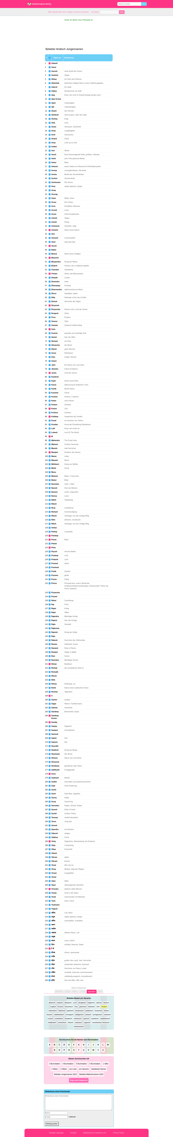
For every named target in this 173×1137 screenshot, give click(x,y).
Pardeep (54, 536)
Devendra (55, 282)
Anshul (54, 178)
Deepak (54, 278)
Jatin (53, 365)
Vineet (54, 873)
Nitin (53, 520)
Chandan (55, 270)
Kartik (53, 389)
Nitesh (54, 516)
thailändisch (52, 1022)
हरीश (53, 980)
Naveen (54, 492)
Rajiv (53, 624)
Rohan (54, 684)
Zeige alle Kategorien (79, 1080)
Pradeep (54, 555)
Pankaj (54, 532)
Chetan (54, 274)
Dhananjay (55, 285)
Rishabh (54, 672)
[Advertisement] (33, 49)
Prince (54, 583)
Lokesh (54, 432)
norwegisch (70, 1014)
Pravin (54, 579)
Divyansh (55, 305)
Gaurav (54, 321)
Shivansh (55, 762)
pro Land (73, 1069)
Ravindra (55, 660)
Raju (53, 636)
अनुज (53, 917)
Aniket (54, 147)
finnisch (60, 1007)
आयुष (53, 937)
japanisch (70, 1011)
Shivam (54, 758)
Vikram (54, 857)
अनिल (53, 913)
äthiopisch (68, 1003)
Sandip (54, 722)
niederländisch (59, 1014)
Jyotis (53, 373)
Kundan (54, 424)
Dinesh (54, 301)
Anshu (54, 174)
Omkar (54, 528)
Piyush (54, 551)
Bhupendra (56, 262)
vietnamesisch (79, 1026)
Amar (53, 131)
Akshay (54, 119)
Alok (53, 123)
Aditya (54, 91)
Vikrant (54, 861)
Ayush (54, 246)
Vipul (53, 885)
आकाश (53, 933)
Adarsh (54, 87)
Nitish (53, 524)
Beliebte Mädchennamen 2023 (91, 1074)
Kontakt (73, 1133)
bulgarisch (91, 1003)
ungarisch (87, 1022)
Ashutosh (55, 226)
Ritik (53, 680)
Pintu (53, 547)
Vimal (53, 865)
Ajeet (53, 103)
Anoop (54, 170)
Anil (53, 151)
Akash (54, 111)
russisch (50, 1018)
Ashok (54, 222)
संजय (53, 976)
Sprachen (91, 992)
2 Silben (54, 1069)
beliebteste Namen (98, 1069)
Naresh (54, 488)
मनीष (53, 956)
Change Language (56, 1133)
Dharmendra (56, 289)
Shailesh (55, 750)
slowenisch (77, 1018)
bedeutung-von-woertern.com (94, 1133)
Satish (54, 738)
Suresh (54, 809)
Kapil (53, 381)
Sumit (53, 790)
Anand (54, 139)
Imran (53, 353)
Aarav (53, 67)
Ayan (53, 242)
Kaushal (54, 393)
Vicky (53, 841)
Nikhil (53, 500)
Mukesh (54, 476)
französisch (69, 1007)
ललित (53, 972)
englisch (53, 1007)
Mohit (53, 468)
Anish (53, 154)
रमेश (52, 968)
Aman (53, 127)
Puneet (54, 596)
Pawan (54, 544)
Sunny (54, 798)
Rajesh (54, 620)
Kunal (53, 420)
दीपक (53, 952)
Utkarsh (54, 833)
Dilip (53, 297)
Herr (98, 1007)
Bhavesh (55, 258)
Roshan (54, 692)
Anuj (53, 186)
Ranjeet (54, 652)
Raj (52, 604)
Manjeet (54, 452)
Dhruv (53, 293)
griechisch (82, 1007)
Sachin (54, 700)
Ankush (54, 166)
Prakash (54, 559)
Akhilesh (55, 115)
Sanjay (54, 726)
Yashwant (55, 905)
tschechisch (62, 1022)
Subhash (55, 778)
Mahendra (55, 440)
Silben (74, 991)
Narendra (55, 484)
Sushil (54, 813)
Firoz (53, 317)
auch (75, 1003)
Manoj (53, 456)
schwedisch (59, 1018)
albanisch (52, 1003)
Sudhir (54, 782)
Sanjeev (54, 730)
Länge (67, 991)
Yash (53, 901)
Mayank (54, 460)
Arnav (53, 202)
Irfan (53, 357)
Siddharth (55, 770)
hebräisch (91, 1007)
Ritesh (54, 676)
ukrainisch (78, 1022)
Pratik (53, 571)
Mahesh (54, 444)
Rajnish (54, 632)
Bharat (54, 254)
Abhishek (55, 83)
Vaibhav (54, 837)
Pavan (53, 540)
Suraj (53, 802)
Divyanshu (55, 309)
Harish (54, 337)
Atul (53, 234)
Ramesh (54, 648)
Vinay (53, 869)
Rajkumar (55, 628)
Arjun (53, 198)
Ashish (54, 218)
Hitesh (54, 349)
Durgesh (54, 313)
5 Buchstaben (81, 1064)
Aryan (53, 214)
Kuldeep (54, 416)
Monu (53, 472)
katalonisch (89, 1011)
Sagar (53, 704)
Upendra (54, 829)
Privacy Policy (118, 1133)
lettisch (106, 1011)
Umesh (54, 825)
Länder (82, 991)
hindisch (104, 1007)
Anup (53, 190)
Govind (54, 333)
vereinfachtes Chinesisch (100, 1022)
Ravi (53, 656)
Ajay (53, 95)
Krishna (54, 413)
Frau (76, 1007)
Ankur (53, 162)
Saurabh (54, 746)
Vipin (53, 881)
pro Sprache (84, 1069)
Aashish (54, 75)
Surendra (55, 806)
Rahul (53, 600)
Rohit (53, 688)
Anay (53, 143)
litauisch (49, 1014)
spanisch (86, 1018)
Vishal (53, 893)
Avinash (54, 238)
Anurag (54, 194)
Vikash (54, 853)
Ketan (53, 401)
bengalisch (82, 1003)
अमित (53, 921)
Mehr (100, 991)
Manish (54, 448)
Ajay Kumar (56, 99)
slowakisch (68, 1018)
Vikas (53, 849)
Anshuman (55, 182)
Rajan (53, 608)
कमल (53, 940)
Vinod (53, 877)
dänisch (99, 1003)
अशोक (53, 929)
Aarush (54, 71)
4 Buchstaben (68, 1064)
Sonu (53, 774)
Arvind (54, 210)
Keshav (54, 397)
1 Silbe (105, 1064)
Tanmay (54, 817)
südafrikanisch (105, 1018)
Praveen (54, 575)
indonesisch (53, 1011)
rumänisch (107, 1014)
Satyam (54, 742)
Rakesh (54, 640)
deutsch (106, 1003)
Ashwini (54, 230)
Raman (54, 644)
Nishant (54, 512)
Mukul (53, 480)
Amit (53, 135)
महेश (53, 960)
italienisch (62, 1011)
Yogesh (54, 909)
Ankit (53, 158)
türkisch (70, 1022)
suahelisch (94, 1018)
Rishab (54, 668)
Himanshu (55, 345)
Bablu (53, 250)
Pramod (54, 563)
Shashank (55, 754)
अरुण (53, 925)
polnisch (88, 1014)
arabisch (60, 1003)
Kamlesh (55, 377)
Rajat (53, 612)
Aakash (54, 63)
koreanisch (98, 1011)
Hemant (54, 341)
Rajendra (55, 616)
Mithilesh (55, 464)
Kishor (54, 409)
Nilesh (54, 504)
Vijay (53, 845)
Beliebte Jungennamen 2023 (65, 1074)
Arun (53, 206)
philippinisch (79, 1014)
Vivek (53, 897)
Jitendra (54, 369)
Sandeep (55, 712)
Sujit (53, 786)
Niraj (53, 508)
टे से (52, 948)
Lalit (53, 428)
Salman (54, 708)
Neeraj (54, 496)
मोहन (53, 964)
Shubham (55, 766)
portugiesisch (97, 1014)
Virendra (54, 889)
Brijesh (54, 266)
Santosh (54, 734)
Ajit (52, 107)
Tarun (53, 821)
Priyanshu (55, 592)
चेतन (52, 944)
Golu (53, 329)
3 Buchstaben (54, 1064)
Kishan (54, 405)
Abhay (54, 79)
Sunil (53, 794)
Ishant (53, 361)
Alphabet (58, 991)
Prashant (55, 567)
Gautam (54, 325)
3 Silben (63, 1069)
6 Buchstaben (94, 1064)
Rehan (54, 664)
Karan (53, 385)
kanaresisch (79, 1011)
